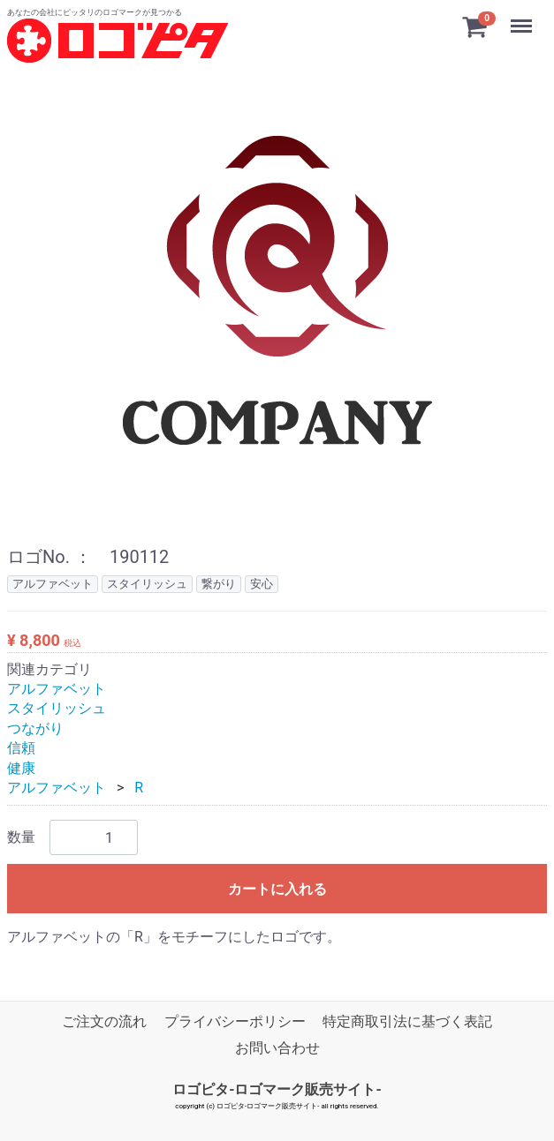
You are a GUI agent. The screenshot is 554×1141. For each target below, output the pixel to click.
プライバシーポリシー (235, 1020)
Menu (523, 17)
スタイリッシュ (56, 708)
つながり (35, 727)
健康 (21, 767)
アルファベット (56, 688)
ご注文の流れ (104, 1020)
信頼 (21, 747)
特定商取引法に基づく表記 (407, 1020)
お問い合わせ (277, 1048)
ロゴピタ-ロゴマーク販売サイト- (277, 1088)
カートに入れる (277, 889)
